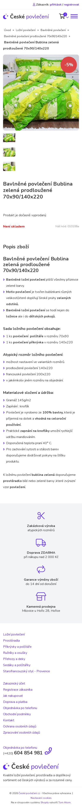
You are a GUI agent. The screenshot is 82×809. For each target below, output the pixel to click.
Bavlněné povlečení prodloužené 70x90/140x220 (35, 36)
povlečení (26, 16)
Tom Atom (64, 802)
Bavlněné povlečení (53, 30)
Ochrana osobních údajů (19, 726)
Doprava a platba (15, 702)
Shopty (45, 802)
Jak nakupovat (13, 696)
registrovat (71, 5)
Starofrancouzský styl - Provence (26, 671)
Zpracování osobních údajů (21, 732)
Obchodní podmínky (17, 714)
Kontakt (8, 720)
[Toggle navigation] (74, 16)
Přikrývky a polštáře (17, 646)
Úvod (7, 30)
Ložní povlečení (25, 30)
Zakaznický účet (14, 683)
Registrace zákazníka (17, 689)
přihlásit (55, 5)
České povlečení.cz (29, 793)
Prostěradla (11, 640)
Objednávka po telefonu (20, 708)
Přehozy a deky (14, 659)
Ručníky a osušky (15, 653)
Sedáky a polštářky (16, 665)
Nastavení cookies (41, 798)
